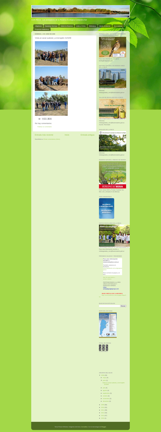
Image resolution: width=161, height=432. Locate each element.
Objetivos (38, 26)
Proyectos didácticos (42, 29)
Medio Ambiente (104, 26)
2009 (103, 404)
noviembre (106, 398)
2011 (103, 410)
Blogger (103, 427)
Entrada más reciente (44, 135)
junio (104, 380)
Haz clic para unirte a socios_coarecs (109, 278)
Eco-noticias (118, 26)
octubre (105, 396)
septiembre (106, 393)
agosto (105, 390)
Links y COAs (81, 26)
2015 (103, 418)
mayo (105, 377)
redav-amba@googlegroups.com (111, 288)
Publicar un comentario (44, 126)
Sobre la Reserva (67, 26)
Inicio (67, 135)
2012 (103, 413)
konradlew (84, 427)
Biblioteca (92, 26)
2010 (103, 407)
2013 (103, 415)
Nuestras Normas (51, 26)
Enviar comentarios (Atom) (52, 139)
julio (104, 388)
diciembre (106, 401)
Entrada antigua (87, 135)
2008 (103, 375)
